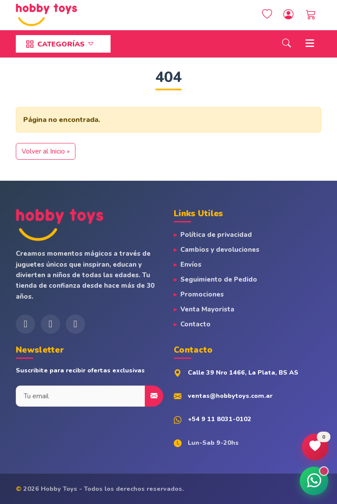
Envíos (190, 264)
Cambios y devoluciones (219, 249)
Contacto (195, 324)
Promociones (202, 294)
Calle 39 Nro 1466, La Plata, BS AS (243, 372)
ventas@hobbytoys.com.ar (230, 395)
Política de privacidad (216, 234)
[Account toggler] (288, 15)
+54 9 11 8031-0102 (219, 419)
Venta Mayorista (207, 309)
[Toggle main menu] (309, 44)
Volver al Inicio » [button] (46, 151)
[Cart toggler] (311, 15)
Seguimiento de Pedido (218, 279)
